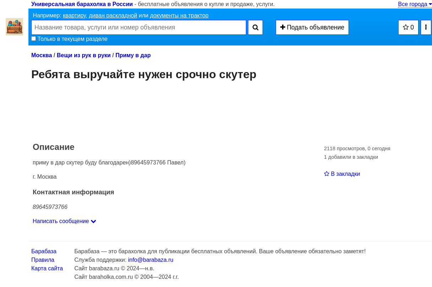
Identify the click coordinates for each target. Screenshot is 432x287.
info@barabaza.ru (150, 260)
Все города (415, 4)
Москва (41, 55)
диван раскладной (113, 15)
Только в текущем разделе (69, 39)
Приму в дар (133, 55)
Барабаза (43, 251)
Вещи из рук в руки (84, 55)
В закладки (342, 174)
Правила (42, 260)
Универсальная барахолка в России (82, 4)
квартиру (74, 15)
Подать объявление (312, 27)
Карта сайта (47, 268)
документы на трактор (179, 15)
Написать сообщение (64, 221)
